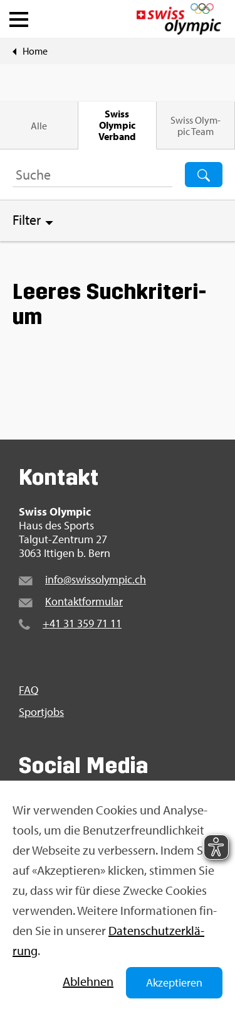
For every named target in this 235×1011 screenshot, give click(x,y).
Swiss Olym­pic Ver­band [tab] (117, 125)
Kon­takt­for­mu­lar (84, 601)
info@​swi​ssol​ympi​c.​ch (95, 579)
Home (35, 51)
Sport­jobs (41, 712)
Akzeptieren (174, 982)
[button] (18, 16)
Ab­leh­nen (88, 981)
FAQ (28, 690)
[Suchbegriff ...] (92, 174)
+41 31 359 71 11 (82, 623)
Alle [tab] (39, 125)
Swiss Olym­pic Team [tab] (195, 126)
